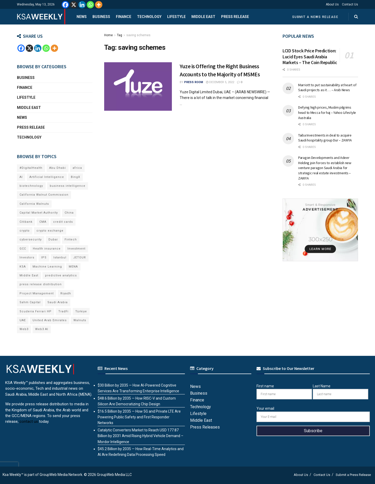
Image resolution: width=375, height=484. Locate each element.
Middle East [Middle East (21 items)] (29, 275)
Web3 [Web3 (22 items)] (24, 329)
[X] (73, 4)
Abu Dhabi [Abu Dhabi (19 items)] (57, 168)
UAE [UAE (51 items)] (23, 320)
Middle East (203, 17)
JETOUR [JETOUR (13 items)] (79, 257)
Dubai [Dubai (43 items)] (53, 239)
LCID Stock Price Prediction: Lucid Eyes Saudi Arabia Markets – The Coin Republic (310, 56)
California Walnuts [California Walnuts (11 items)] (34, 204)
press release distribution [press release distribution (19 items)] (41, 284)
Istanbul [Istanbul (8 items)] (59, 257)
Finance (123, 17)
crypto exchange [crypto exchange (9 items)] (50, 230)
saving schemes (138, 35)
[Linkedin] (82, 4)
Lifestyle (176, 17)
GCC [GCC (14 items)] (23, 248)
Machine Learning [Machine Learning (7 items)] (47, 266)
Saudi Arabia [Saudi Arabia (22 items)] (57, 302)
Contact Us (350, 4)
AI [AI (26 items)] (21, 177)
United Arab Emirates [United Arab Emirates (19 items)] (50, 320)
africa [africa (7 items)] (77, 168)
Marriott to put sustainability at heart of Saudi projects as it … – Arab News (327, 87)
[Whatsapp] (90, 4)
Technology (149, 17)
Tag (119, 35)
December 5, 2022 (220, 82)
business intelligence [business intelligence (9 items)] (67, 186)
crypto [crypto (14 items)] (25, 230)
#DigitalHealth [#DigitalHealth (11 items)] (31, 168)
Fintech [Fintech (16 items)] (71, 239)
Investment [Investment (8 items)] (76, 248)
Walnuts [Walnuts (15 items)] (79, 320)
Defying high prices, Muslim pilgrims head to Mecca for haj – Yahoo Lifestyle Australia (327, 112)
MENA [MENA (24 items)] (73, 266)
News (82, 17)
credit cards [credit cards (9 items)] (63, 222)
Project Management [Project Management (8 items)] (37, 293)
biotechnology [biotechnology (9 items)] (31, 186)
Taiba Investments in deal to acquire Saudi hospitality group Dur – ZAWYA (325, 138)
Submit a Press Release (353, 475)
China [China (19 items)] (69, 212)
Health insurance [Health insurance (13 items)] (47, 248)
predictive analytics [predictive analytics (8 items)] (61, 275)
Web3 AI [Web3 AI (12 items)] (41, 329)
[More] (98, 4)
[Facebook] (65, 4)
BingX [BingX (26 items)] (75, 177)
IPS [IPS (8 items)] (44, 257)
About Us (332, 4)
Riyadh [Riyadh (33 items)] (65, 293)
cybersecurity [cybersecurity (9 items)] (31, 239)
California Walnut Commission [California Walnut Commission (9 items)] (44, 194)
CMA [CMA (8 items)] (42, 222)
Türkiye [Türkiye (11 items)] (81, 311)
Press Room (193, 82)
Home (108, 35)
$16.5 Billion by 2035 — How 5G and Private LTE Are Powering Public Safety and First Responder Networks (139, 417)
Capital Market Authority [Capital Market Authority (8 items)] (39, 212)
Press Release (235, 17)
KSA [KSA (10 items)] (23, 266)
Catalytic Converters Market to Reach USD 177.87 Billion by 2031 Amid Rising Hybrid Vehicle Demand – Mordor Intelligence (140, 436)
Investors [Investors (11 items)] (27, 257)
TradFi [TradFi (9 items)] (63, 311)
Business (101, 17)
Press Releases (205, 427)
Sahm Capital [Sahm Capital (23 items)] (30, 302)
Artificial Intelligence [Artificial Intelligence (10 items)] (46, 177)
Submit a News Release (315, 17)
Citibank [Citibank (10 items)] (26, 222)
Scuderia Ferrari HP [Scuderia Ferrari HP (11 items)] (36, 311)
